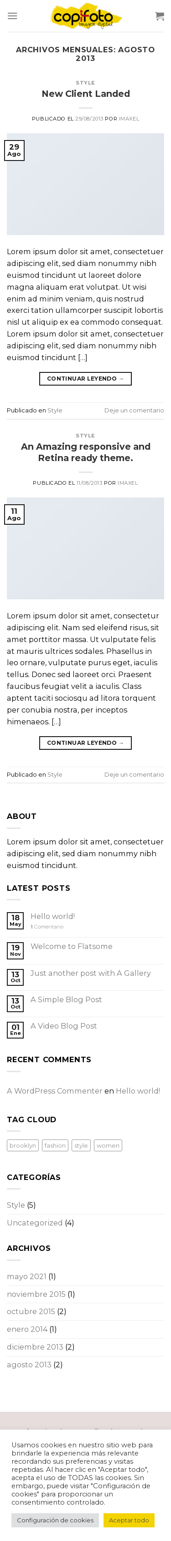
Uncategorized (35, 1222)
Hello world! (53, 916)
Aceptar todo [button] (129, 1520)
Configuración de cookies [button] (55, 1520)
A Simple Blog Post (66, 999)
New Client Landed (85, 93)
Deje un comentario (134, 410)
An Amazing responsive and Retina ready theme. (85, 452)
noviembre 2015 (36, 1294)
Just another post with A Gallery (91, 973)
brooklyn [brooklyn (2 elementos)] (23, 1145)
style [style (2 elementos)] (81, 1145)
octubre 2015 (31, 1311)
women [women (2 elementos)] (108, 1145)
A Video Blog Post (64, 1026)
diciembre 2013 (35, 1346)
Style (85, 83)
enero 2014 (27, 1329)
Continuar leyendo (85, 378)
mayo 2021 (27, 1276)
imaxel (129, 118)
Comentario (47, 927)
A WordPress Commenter (55, 1090)
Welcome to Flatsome (72, 946)
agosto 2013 (29, 1364)
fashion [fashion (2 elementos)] (55, 1145)
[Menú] (12, 16)
